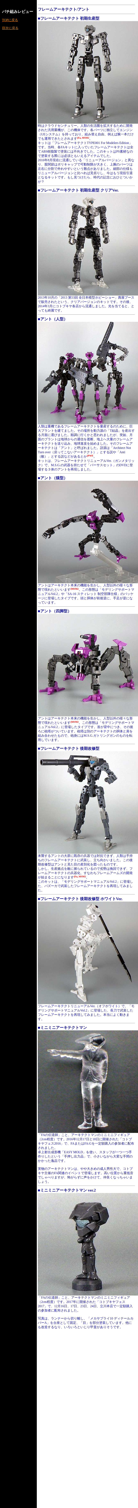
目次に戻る (10, 28)
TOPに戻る (10, 20)
